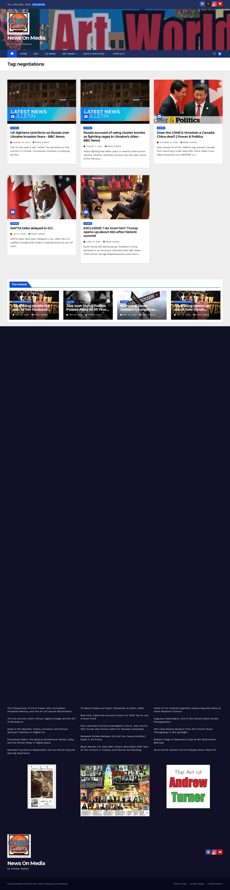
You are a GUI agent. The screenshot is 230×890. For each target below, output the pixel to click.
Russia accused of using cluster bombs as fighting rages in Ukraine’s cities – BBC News (114, 136)
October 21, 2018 (169, 142)
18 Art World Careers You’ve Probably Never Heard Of (185, 749)
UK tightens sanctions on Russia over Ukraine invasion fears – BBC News (39, 134)
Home (23, 53)
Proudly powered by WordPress (22, 884)
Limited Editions (215, 884)
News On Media (26, 38)
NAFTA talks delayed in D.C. (32, 228)
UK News (14, 128)
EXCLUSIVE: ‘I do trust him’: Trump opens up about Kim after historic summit (110, 232)
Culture (70, 302)
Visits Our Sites (94, 53)
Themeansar (61, 884)
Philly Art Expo (180, 884)
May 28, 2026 (22, 315)
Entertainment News (22, 302)
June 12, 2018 (93, 242)
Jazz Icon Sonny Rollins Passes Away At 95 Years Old (87, 309)
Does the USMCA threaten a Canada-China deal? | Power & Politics (186, 134)
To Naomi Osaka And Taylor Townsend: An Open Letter (112, 708)
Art (36, 53)
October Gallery (197, 884)
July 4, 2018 (19, 234)
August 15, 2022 (22, 142)
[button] (214, 53)
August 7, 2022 (94, 146)
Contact (119, 53)
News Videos (41, 142)
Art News (69, 53)
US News (50, 53)
